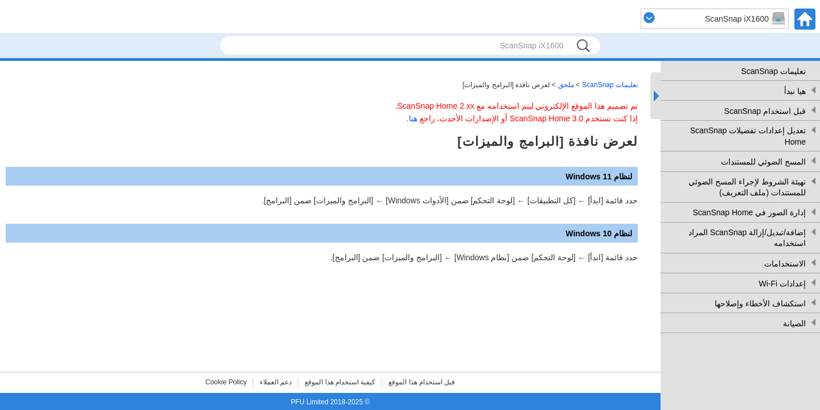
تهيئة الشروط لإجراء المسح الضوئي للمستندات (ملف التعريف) (747, 187)
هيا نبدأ (795, 91)
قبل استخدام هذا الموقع (421, 382)
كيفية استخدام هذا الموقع (340, 382)
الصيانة (794, 323)
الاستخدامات (785, 263)
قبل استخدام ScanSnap (765, 111)
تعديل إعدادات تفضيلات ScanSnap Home (748, 136)
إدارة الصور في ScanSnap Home (749, 212)
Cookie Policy (226, 382)
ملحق (566, 85)
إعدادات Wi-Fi (782, 283)
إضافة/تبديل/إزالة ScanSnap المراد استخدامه (747, 238)
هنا (413, 118)
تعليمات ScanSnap (773, 71)
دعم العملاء (276, 382)
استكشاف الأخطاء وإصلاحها (760, 303)
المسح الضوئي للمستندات (763, 161)
